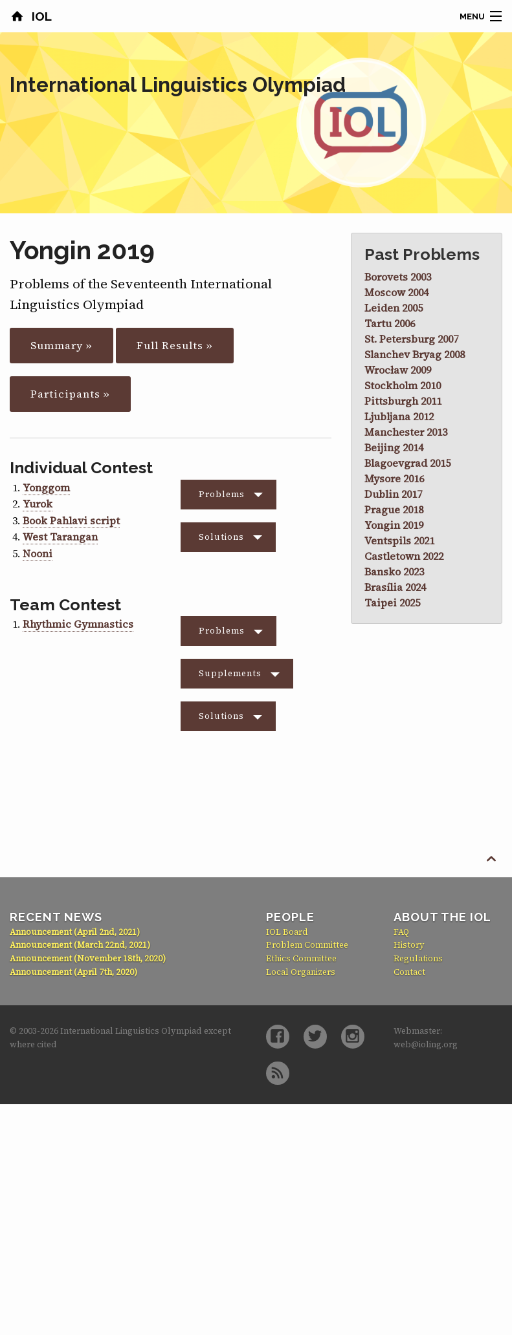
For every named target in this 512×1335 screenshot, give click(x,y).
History (409, 944)
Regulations (418, 958)
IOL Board (287, 931)
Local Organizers (300, 972)
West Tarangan (60, 536)
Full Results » (175, 345)
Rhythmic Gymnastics (78, 624)
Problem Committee (307, 944)
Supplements (230, 673)
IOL (40, 16)
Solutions (221, 536)
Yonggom (46, 487)
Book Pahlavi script (71, 520)
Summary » (61, 345)
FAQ (401, 931)
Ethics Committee (301, 958)
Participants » (70, 394)
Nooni (37, 553)
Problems (222, 494)
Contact (409, 972)
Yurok (37, 504)
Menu (472, 16)
